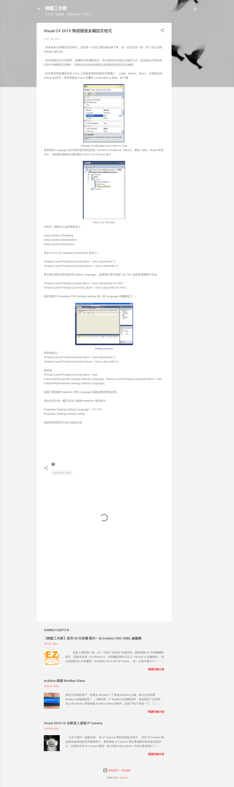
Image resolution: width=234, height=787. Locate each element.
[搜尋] (195, 9)
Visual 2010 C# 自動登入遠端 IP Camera (73, 723)
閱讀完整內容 (156, 669)
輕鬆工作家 (56, 8)
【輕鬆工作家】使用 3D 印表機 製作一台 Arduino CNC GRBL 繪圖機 (92, 638)
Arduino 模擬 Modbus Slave (64, 681)
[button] (162, 31)
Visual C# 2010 (62, 472)
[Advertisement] (186, 77)
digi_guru (124, 777)
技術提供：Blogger (117, 770)
